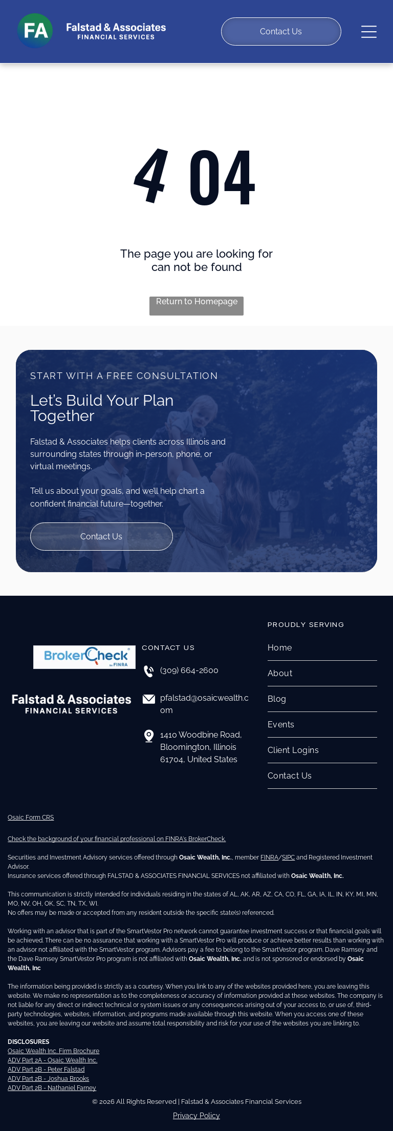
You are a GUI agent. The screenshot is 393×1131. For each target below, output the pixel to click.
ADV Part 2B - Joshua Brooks (48, 1072)
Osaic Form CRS (31, 811)
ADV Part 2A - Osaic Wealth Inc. (52, 1054)
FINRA (269, 851)
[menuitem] (322, 642)
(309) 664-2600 (189, 664)
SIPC (288, 851)
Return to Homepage (196, 296)
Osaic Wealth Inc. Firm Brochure (53, 1045)
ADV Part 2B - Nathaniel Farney (52, 1081)
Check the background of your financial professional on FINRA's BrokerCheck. (117, 832)
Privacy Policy (196, 1109)
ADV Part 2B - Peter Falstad (46, 1063)
